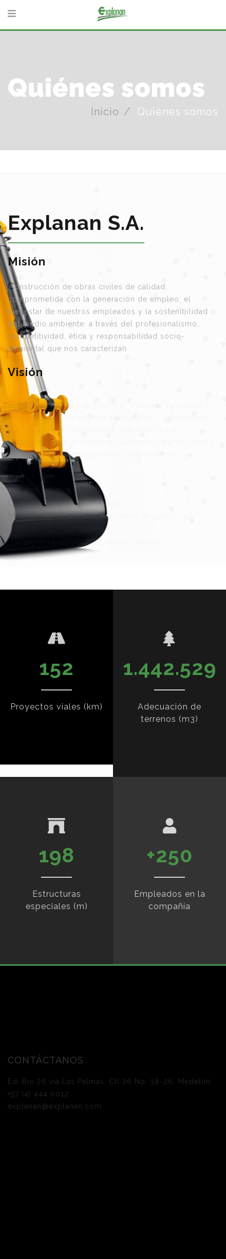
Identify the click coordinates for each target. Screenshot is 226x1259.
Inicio (105, 111)
